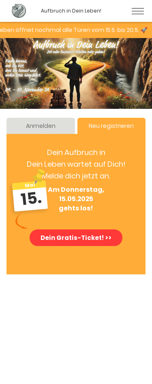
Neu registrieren (111, 126)
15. (31, 198)
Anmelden (41, 126)
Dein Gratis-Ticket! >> (76, 237)
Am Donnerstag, (76, 189)
